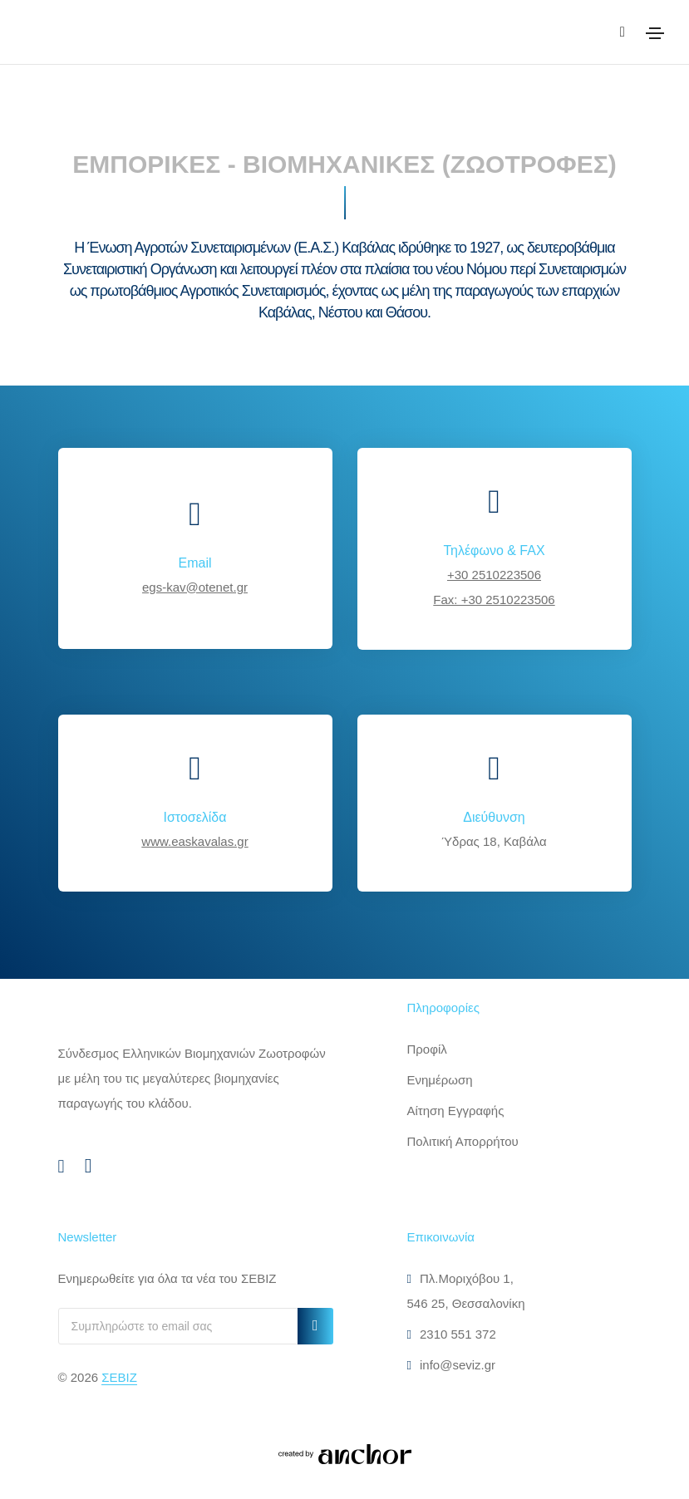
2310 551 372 (451, 1334)
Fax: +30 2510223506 (493, 599)
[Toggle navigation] (655, 33)
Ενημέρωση (440, 1080)
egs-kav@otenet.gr (195, 587)
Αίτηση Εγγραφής (455, 1110)
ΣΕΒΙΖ (119, 1377)
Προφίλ (427, 1049)
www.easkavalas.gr (194, 841)
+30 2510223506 (494, 575)
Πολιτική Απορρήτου (463, 1141)
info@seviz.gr (451, 1365)
